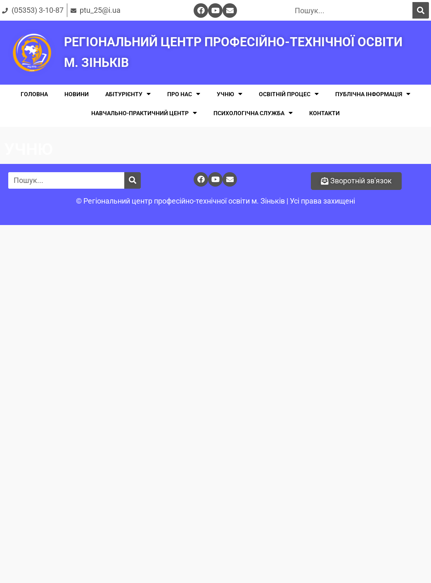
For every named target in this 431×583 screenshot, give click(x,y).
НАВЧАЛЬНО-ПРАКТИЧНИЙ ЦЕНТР (144, 113)
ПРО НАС (183, 94)
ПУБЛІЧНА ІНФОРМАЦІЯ (372, 94)
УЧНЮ (229, 94)
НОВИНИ (76, 94)
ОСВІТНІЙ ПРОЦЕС (289, 94)
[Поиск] (420, 10)
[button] (356, 181)
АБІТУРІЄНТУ (128, 94)
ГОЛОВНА (34, 94)
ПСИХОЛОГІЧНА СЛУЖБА (253, 113)
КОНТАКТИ (324, 113)
